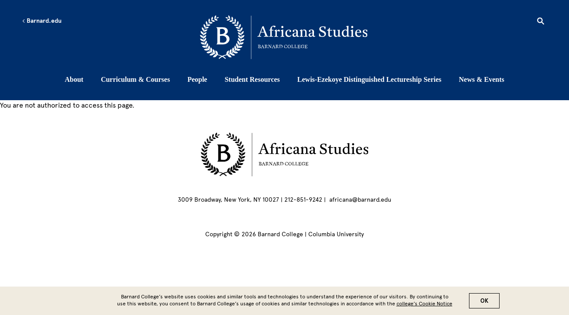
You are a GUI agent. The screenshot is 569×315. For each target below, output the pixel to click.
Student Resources (251, 79)
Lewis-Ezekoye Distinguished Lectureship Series (369, 79)
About (74, 79)
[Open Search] (540, 22)
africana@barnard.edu (360, 199)
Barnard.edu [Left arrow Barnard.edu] (42, 21)
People (197, 79)
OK (484, 302)
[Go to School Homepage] (287, 37)
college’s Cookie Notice (424, 305)
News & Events (481, 79)
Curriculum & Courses (135, 79)
